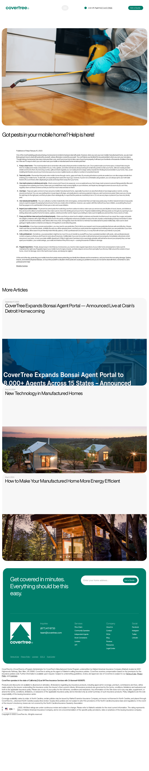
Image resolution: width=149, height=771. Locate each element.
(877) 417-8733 (47, 639)
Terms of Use (14, 668)
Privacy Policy (25, 668)
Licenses (35, 668)
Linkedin (135, 649)
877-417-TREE (106, 19)
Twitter (134, 645)
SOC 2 (42, 668)
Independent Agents (81, 645)
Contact (109, 642)
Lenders (77, 652)
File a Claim (78, 638)
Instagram (135, 642)
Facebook (135, 638)
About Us (109, 638)
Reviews (109, 652)
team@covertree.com (51, 644)
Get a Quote (135, 19)
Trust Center (51, 668)
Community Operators (81, 642)
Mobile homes (22, 277)
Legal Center (110, 659)
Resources (110, 656)
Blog (107, 649)
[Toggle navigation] (65, 19)
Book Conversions (80, 649)
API (75, 656)
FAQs (108, 645)
